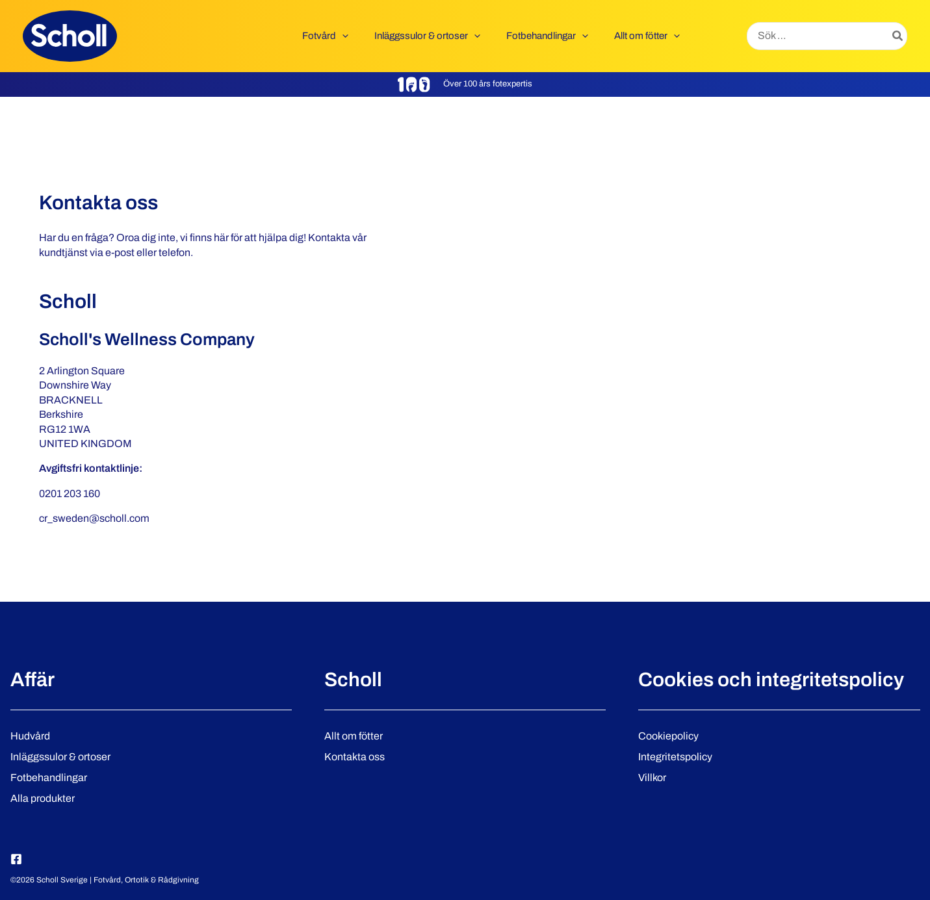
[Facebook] (16, 859)
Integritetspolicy (675, 756)
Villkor (652, 777)
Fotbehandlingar (48, 777)
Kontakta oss (354, 756)
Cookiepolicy (668, 735)
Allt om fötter (353, 735)
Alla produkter (42, 798)
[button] (365, 36)
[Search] (898, 36)
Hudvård (30, 735)
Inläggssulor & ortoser (60, 756)
